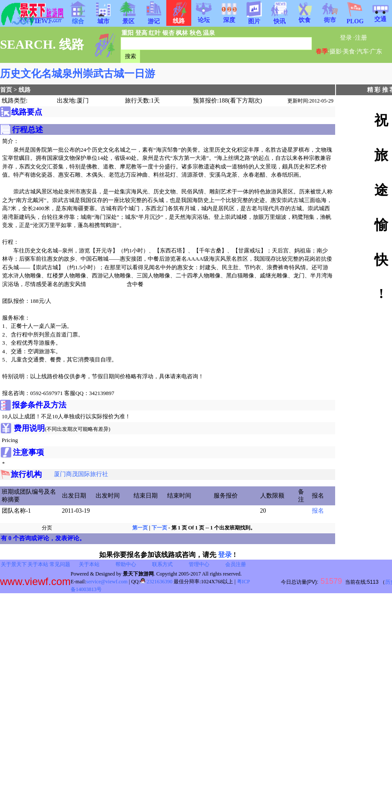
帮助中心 (125, 564)
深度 (229, 17)
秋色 (196, 33)
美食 (349, 51)
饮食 (304, 17)
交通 (380, 16)
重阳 (127, 33)
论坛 (203, 17)
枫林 (182, 33)
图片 (254, 18)
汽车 (363, 51)
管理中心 (199, 564)
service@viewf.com (107, 582)
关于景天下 (14, 564)
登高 (141, 33)
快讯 (279, 18)
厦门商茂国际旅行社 (81, 474)
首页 (6, 90)
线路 (25, 90)
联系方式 (162, 564)
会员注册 (235, 564)
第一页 (140, 528)
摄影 (336, 51)
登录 (346, 37)
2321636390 (156, 582)
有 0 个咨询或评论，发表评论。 (43, 538)
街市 (330, 17)
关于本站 (38, 564)
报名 (318, 510)
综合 (78, 18)
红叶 (155, 33)
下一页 (159, 528)
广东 (376, 51)
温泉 (209, 33)
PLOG (355, 19)
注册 (361, 37)
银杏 (168, 33)
